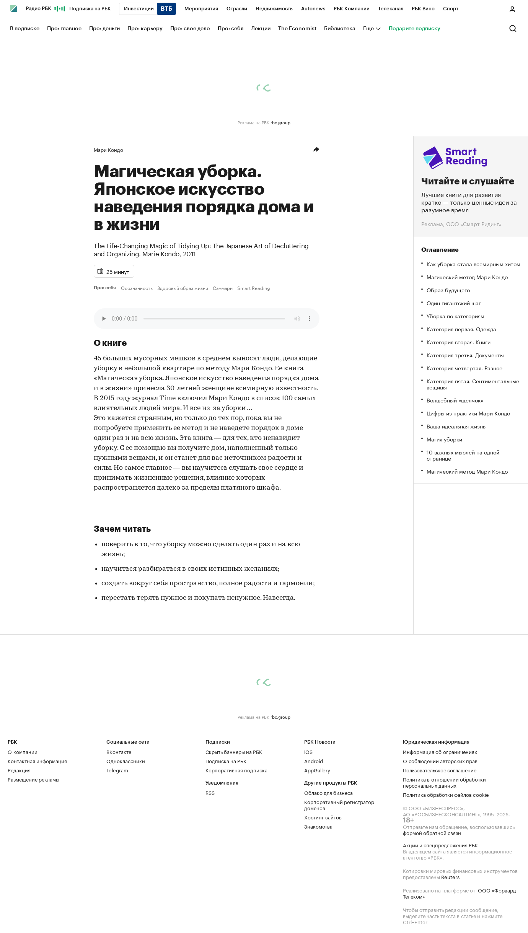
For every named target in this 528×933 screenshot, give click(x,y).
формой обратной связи (432, 832)
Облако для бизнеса (328, 792)
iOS (308, 751)
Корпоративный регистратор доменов (339, 804)
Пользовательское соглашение (439, 769)
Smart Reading (253, 287)
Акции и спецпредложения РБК (440, 844)
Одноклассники (125, 760)
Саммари (223, 287)
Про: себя (106, 287)
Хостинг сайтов (323, 817)
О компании (22, 751)
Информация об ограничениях (440, 751)
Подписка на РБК (225, 760)
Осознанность (137, 287)
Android (313, 760)
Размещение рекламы (33, 779)
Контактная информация (37, 760)
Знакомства (318, 826)
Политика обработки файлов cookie (446, 794)
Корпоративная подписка (236, 769)
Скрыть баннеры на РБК (233, 751)
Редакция (19, 769)
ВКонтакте (118, 751)
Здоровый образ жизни (182, 287)
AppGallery (317, 769)
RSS (210, 792)
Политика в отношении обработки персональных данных (444, 782)
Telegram (117, 769)
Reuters (450, 876)
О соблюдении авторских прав (440, 760)
